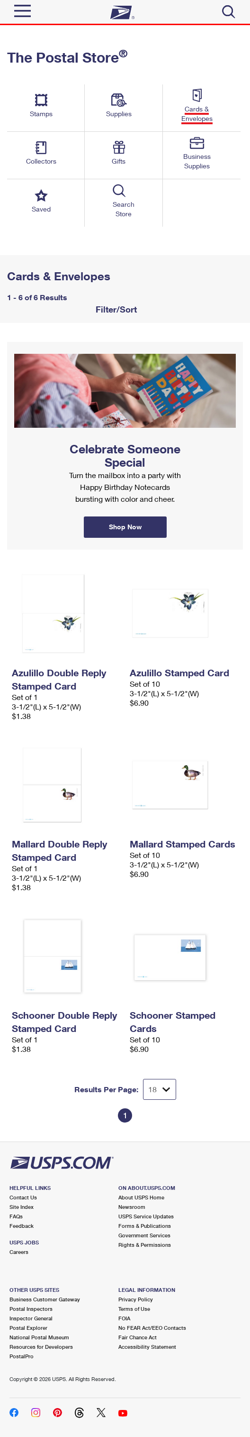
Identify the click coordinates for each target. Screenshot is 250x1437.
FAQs (16, 1216)
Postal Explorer (28, 1328)
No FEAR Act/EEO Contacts (152, 1328)
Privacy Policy (135, 1299)
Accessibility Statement (147, 1347)
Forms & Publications (144, 1226)
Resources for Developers (41, 1347)
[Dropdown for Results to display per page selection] (159, 1089)
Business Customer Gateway (44, 1299)
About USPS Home (141, 1197)
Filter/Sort (115, 309)
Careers (18, 1252)
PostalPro (21, 1356)
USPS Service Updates (146, 1216)
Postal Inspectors (31, 1309)
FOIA (124, 1318)
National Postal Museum (39, 1337)
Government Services (144, 1235)
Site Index (21, 1207)
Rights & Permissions (144, 1245)
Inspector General (31, 1318)
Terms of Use (134, 1309)
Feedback (21, 1226)
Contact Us (23, 1197)
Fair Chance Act (137, 1337)
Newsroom (131, 1207)
